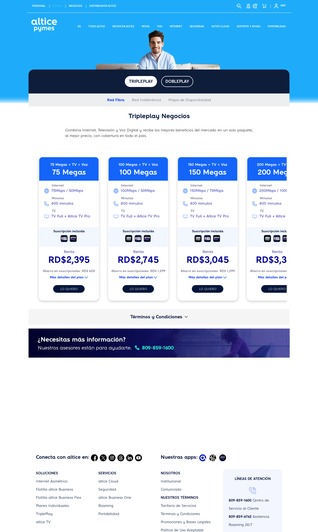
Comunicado (171, 459)
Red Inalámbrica (146, 99)
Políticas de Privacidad (180, 524)
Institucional (171, 451)
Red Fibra (115, 99)
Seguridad (197, 26)
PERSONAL (38, 6)
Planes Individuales (52, 475)
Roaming (105, 475)
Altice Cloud (220, 26)
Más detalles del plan (69, 277)
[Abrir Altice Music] (213, 427)
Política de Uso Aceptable (182, 500)
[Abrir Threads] (120, 427)
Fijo (159, 26)
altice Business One (114, 467)
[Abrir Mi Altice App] (203, 427)
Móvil (146, 26)
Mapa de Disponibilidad (189, 99)
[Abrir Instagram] (112, 427)
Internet (176, 26)
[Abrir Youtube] (138, 427)
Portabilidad (277, 26)
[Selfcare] (274, 6)
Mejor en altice (123, 26)
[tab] (159, 317)
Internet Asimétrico (51, 451)
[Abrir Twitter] (103, 427)
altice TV (43, 492)
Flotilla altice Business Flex (58, 467)
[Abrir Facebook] (94, 427)
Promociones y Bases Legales (186, 492)
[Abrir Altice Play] (223, 427)
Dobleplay (177, 81)
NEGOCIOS (75, 6)
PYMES (57, 6)
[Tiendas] (248, 6)
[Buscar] (239, 6)
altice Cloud (108, 451)
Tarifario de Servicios (178, 475)
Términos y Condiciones (159, 317)
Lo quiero (69, 289)
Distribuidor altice (103, 6)
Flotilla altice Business (54, 459)
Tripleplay (141, 81)
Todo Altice (96, 26)
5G (79, 26)
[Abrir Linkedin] (129, 427)
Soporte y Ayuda (248, 26)
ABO (283, 5)
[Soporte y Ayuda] (256, 6)
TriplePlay (44, 484)
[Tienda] (265, 6)
